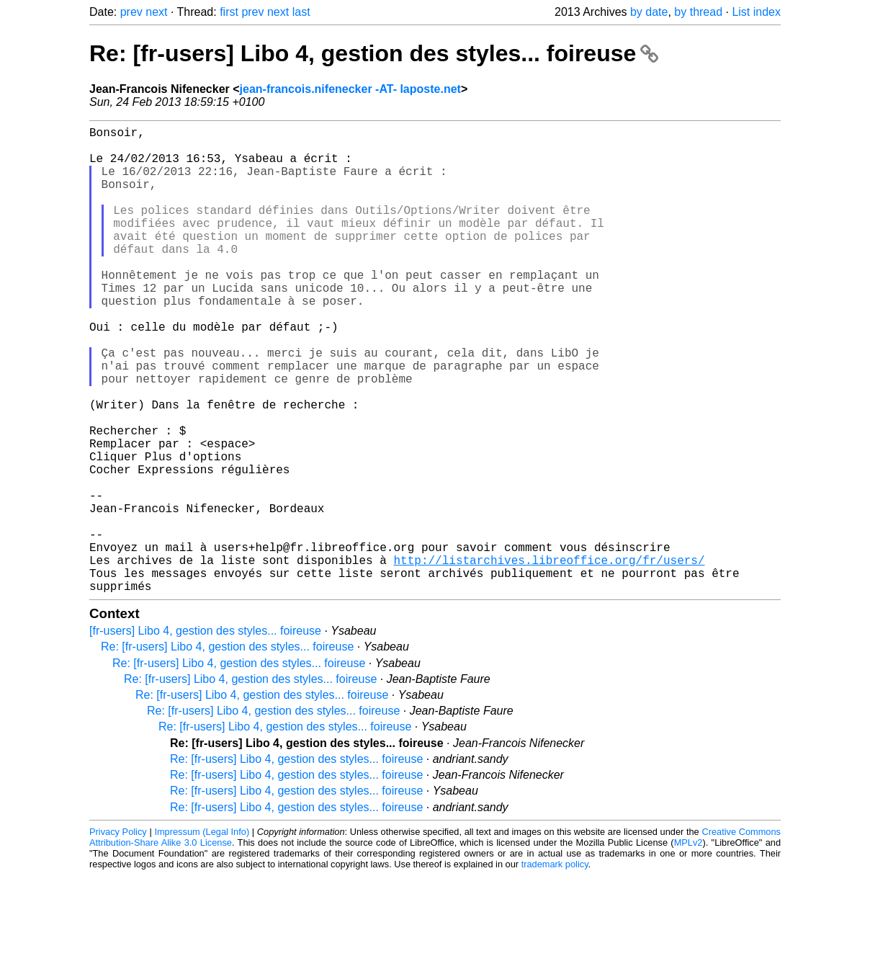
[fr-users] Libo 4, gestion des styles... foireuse (205, 734)
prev (131, 12)
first (229, 12)
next (156, 12)
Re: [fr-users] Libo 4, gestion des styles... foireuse (373, 53)
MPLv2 (688, 946)
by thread (698, 12)
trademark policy (554, 967)
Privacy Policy (118, 935)
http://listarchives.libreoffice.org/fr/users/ (548, 658)
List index (756, 12)
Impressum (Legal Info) (201, 935)
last (301, 12)
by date (649, 12)
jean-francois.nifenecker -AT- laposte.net (350, 89)
